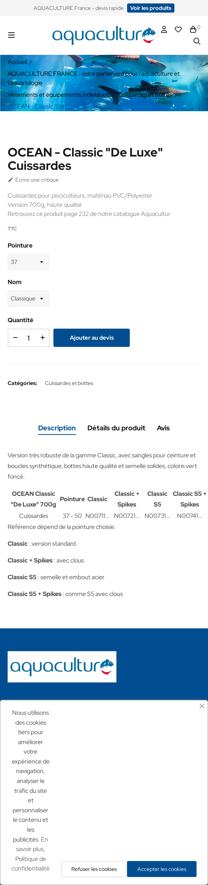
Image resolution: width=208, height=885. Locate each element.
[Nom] (28, 299)
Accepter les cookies (161, 869)
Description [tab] (57, 427)
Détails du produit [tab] (116, 427)
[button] (150, 8)
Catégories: (22, 383)
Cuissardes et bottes (69, 383)
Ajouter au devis (92, 338)
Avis (163, 427)
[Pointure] (28, 262)
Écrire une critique (33, 179)
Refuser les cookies (94, 869)
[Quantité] (29, 338)
